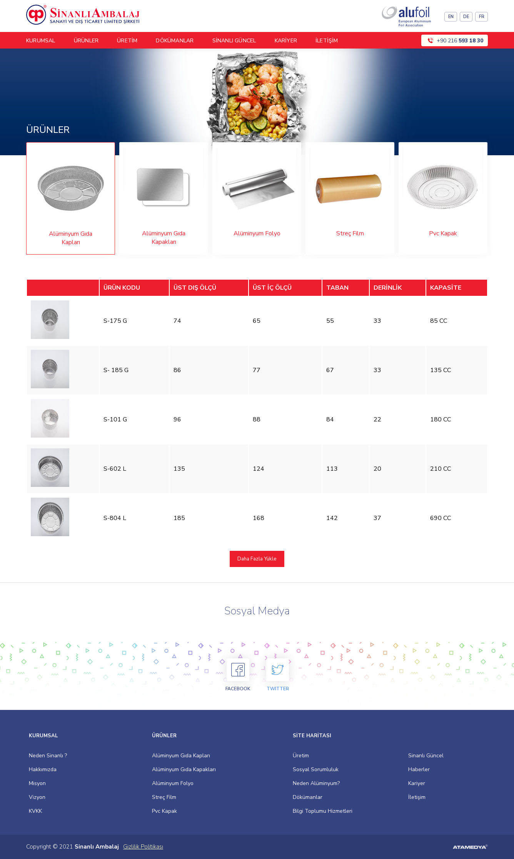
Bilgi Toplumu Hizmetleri (322, 811)
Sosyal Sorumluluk (316, 769)
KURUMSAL (40, 40)
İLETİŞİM (326, 40)
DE (466, 17)
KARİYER (286, 40)
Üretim (301, 755)
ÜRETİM (127, 40)
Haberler (419, 769)
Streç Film (164, 797)
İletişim (417, 797)
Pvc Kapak (164, 811)
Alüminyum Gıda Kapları (181, 755)
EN (451, 17)
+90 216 (460, 40)
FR (481, 17)
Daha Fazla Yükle (257, 558)
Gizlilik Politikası (143, 847)
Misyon (37, 783)
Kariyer (416, 783)
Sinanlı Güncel (426, 755)
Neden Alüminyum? (316, 783)
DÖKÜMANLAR (175, 40)
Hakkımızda (43, 769)
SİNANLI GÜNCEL (234, 40)
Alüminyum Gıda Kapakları (184, 769)
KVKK (35, 811)
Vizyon (37, 797)
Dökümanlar (307, 797)
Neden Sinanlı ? (48, 755)
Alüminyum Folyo (173, 783)
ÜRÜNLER (86, 40)
